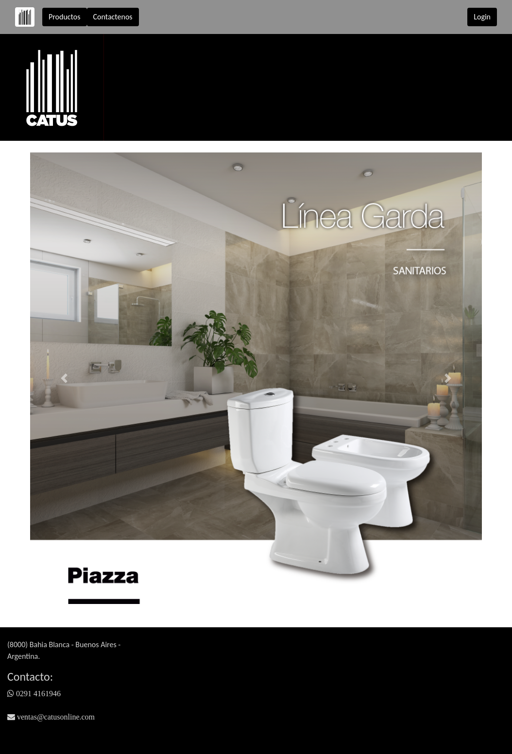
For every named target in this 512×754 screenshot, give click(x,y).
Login (482, 16)
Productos (65, 16)
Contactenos (113, 16)
